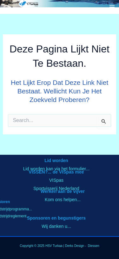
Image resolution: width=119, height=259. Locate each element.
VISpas (56, 180)
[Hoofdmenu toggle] (112, 7)
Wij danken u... (56, 226)
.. (31, 209)
